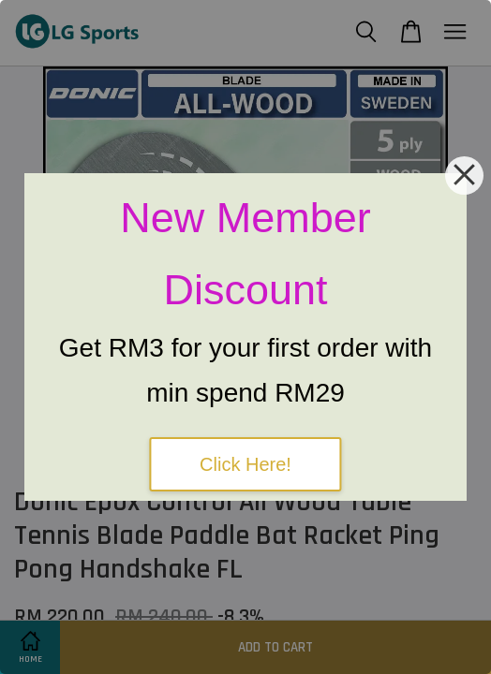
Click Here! (245, 464)
